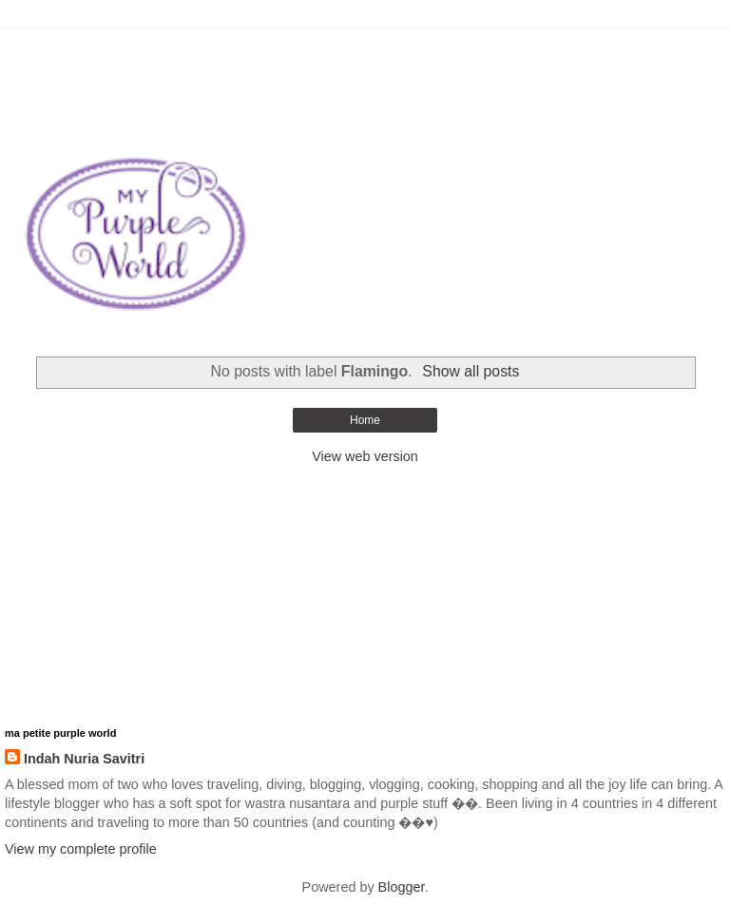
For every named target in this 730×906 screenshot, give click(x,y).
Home (365, 420)
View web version (365, 456)
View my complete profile (81, 849)
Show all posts (470, 371)
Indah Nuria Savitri (84, 758)
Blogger (401, 887)
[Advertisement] (365, 52)
